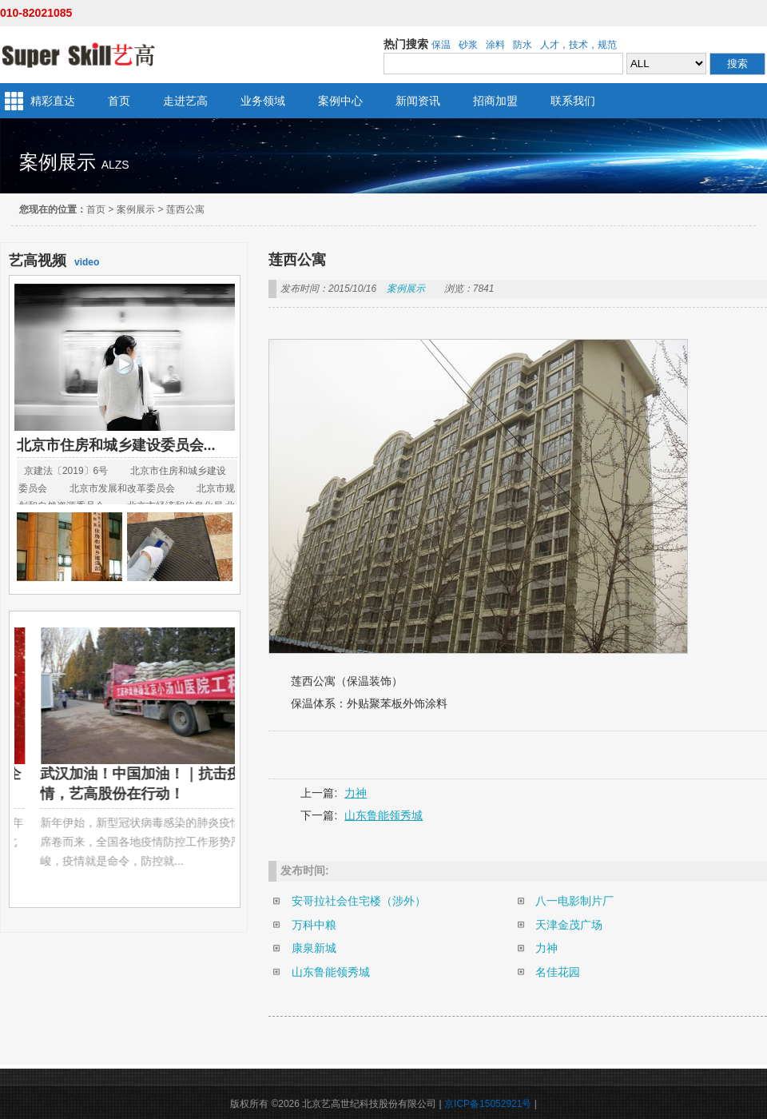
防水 (522, 44)
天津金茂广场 (568, 924)
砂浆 (468, 44)
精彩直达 (52, 100)
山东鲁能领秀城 (383, 815)
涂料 (495, 44)
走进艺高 (185, 100)
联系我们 (572, 100)
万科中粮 (314, 924)
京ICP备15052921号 (487, 1103)
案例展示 (136, 209)
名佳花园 (557, 972)
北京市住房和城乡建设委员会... (116, 445)
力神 (355, 792)
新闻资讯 (417, 100)
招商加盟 (495, 100)
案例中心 (340, 100)
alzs (115, 164)
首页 (119, 100)
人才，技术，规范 (578, 44)
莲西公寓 (185, 209)
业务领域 (262, 100)
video (54, 261)
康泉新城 (314, 948)
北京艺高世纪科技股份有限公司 (78, 54)
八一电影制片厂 (574, 900)
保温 (441, 44)
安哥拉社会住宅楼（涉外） (359, 900)
